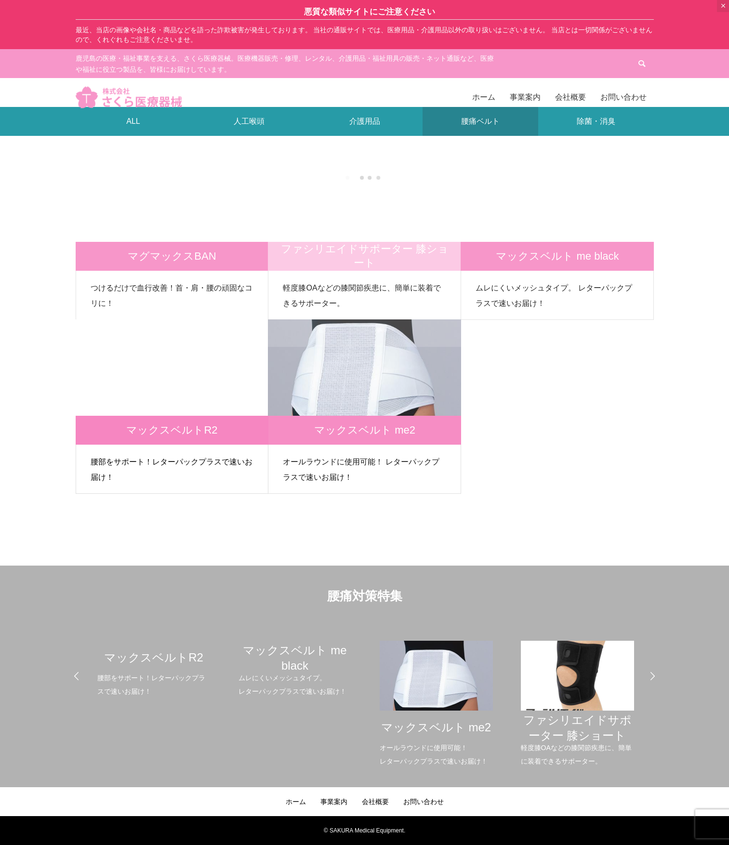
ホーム (296, 801)
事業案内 (333, 801)
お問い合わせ (423, 801)
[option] (153, 662)
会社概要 (375, 801)
